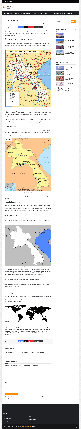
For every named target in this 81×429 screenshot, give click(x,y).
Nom (6, 382)
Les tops (33, 13)
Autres (17, 13)
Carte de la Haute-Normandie (9, 416)
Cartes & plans (25, 13)
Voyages (68, 13)
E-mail (6, 387)
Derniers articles (8, 13)
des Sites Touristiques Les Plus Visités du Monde (69, 53)
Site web (30, 387)
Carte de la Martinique (9, 352)
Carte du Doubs (6, 413)
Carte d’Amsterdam (7, 418)
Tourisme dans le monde (57, 13)
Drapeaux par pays (32, 419)
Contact (23, 426)
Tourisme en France (43, 13)
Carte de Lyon (6, 421)
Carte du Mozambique (41, 352)
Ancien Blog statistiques (8, 1)
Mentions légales (28, 426)
